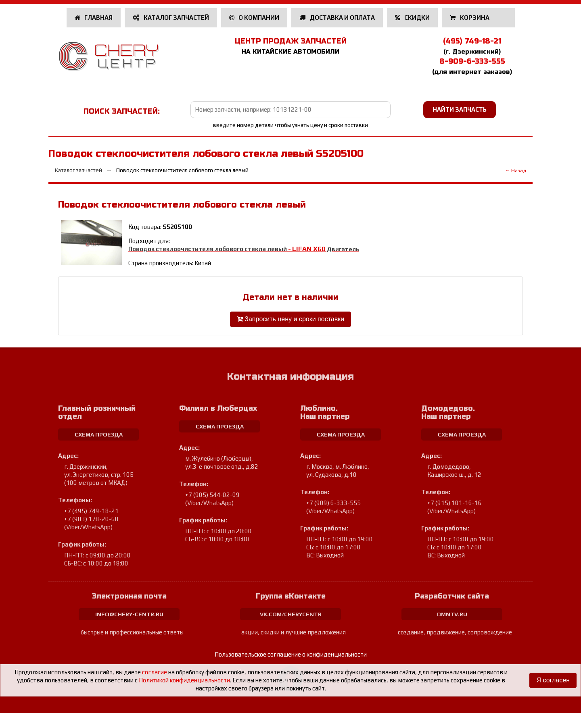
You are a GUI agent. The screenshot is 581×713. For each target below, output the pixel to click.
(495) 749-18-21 (472, 41)
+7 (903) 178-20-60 (91, 519)
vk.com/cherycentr (291, 614)
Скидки (412, 17)
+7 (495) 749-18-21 (91, 510)
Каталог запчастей (171, 17)
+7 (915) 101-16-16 (454, 502)
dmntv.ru (452, 614)
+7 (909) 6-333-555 (333, 502)
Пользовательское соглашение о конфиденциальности (291, 654)
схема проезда (99, 434)
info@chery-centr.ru (129, 614)
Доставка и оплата (337, 17)
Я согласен (553, 680)
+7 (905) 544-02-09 (212, 494)
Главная (94, 17)
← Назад (515, 170)
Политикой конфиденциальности (184, 680)
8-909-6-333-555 (472, 61)
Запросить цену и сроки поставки (290, 319)
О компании (254, 17)
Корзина (470, 17)
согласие (154, 672)
